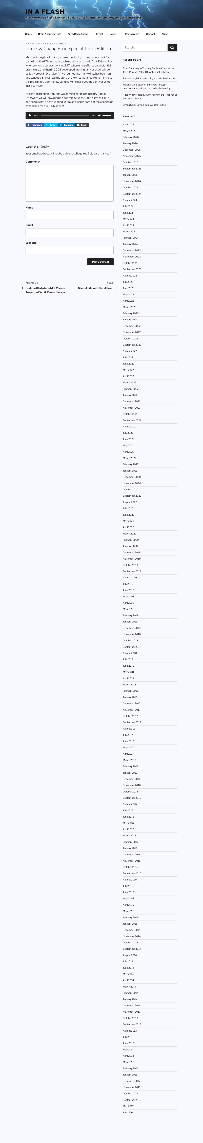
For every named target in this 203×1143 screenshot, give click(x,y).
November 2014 (132, 936)
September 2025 (132, 168)
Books (114, 33)
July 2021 (128, 432)
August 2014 (130, 955)
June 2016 (128, 816)
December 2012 (131, 1081)
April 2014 (128, 980)
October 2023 (130, 263)
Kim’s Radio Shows (78, 33)
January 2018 (130, 697)
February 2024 (131, 237)
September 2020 (132, 495)
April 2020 (128, 527)
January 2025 (130, 174)
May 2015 (128, 898)
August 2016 (130, 804)
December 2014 (131, 929)
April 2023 (128, 300)
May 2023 (128, 294)
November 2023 (132, 256)
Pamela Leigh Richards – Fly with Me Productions (149, 78)
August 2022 (130, 351)
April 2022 (128, 376)
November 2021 (131, 407)
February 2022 (130, 388)
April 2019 (128, 602)
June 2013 (128, 1043)
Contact (150, 33)
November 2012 (131, 1087)
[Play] (30, 115)
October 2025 (130, 162)
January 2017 (130, 772)
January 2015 (130, 923)
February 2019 (130, 615)
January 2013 (130, 1074)
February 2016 (130, 841)
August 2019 (130, 577)
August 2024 (130, 200)
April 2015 (128, 904)
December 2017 (131, 703)
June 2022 (128, 363)
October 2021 (130, 413)
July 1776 (128, 1112)
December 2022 (131, 325)
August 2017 (130, 728)
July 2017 (128, 734)
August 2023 (130, 275)
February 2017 (130, 766)
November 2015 (132, 860)
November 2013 (132, 1011)
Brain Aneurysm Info (49, 33)
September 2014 (132, 948)
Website (31, 242)
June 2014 (128, 967)
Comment (33, 161)
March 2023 (129, 307)
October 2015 (130, 866)
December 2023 (132, 250)
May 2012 (128, 1106)
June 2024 (128, 212)
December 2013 (131, 1005)
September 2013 (132, 1024)
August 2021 (130, 426)
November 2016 (132, 785)
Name (29, 207)
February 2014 (130, 992)
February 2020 (131, 539)
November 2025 (132, 155)
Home (28, 33)
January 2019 (130, 621)
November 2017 (131, 709)
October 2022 (130, 338)
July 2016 (128, 810)
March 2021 (129, 458)
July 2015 (128, 886)
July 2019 (128, 583)
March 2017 (129, 760)
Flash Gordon (56, 44)
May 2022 (128, 370)
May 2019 (128, 596)
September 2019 (132, 571)
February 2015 (130, 917)
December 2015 (131, 854)
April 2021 (128, 451)
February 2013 (130, 1068)
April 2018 (128, 678)
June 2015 (128, 892)
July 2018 (128, 659)
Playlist (99, 33)
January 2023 (130, 319)
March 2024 (129, 231)
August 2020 (130, 502)
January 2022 (130, 395)
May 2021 (128, 445)
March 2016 (129, 835)
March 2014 (129, 986)
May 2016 (128, 823)
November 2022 (132, 332)
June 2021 (128, 439)
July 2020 (128, 508)
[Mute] (100, 115)
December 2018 (131, 628)
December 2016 (131, 778)
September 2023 (132, 269)
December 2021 (131, 401)
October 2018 (130, 640)
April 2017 (128, 753)
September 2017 (132, 722)
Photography (132, 33)
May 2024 (128, 218)
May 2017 (128, 747)
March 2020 (129, 533)
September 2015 (132, 873)
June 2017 (128, 741)
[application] (70, 115)
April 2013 (128, 1055)
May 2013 (128, 1049)
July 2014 (128, 961)
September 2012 (132, 1099)
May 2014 (128, 974)
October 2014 (130, 942)
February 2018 (130, 690)
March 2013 (129, 1062)
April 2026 (128, 124)
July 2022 (128, 357)
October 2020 (130, 489)
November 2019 (132, 558)
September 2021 (132, 420)
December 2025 (132, 149)
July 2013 (128, 1036)
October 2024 (130, 187)
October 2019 (130, 565)
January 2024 (130, 244)
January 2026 (130, 143)
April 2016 (128, 829)
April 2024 (128, 225)
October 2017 (130, 716)
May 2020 (128, 520)
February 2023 (131, 313)
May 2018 (128, 671)
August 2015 (130, 879)
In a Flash (45, 11)
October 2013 (130, 1018)
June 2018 (128, 665)
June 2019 (128, 590)
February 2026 (131, 137)
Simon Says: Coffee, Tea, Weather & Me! (144, 104)
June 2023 (128, 288)
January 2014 (130, 999)
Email (29, 225)
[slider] (65, 115)
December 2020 (132, 476)
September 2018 (132, 646)
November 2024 (132, 181)
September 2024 (132, 193)
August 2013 (130, 1030)
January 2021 (130, 470)
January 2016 (130, 848)
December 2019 (131, 552)
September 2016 (132, 797)
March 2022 (129, 382)
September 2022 (132, 344)
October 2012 (130, 1093)
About (164, 33)
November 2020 (132, 483)
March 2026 (129, 130)
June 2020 (128, 514)
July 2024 (128, 206)
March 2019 (129, 609)
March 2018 (129, 684)
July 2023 (128, 281)
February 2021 (130, 464)
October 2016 (130, 791)
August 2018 (130, 653)
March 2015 (129, 911)
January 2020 (130, 546)
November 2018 (132, 634)
